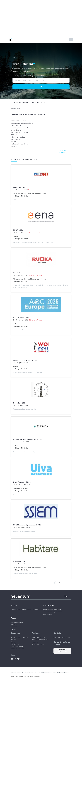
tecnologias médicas (20, 128)
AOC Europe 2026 (21, 317)
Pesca (14, 146)
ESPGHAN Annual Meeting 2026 (27, 439)
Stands (14, 605)
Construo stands (38, 637)
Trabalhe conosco (17, 649)
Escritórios (15, 644)
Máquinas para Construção (22, 123)
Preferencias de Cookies (62, 651)
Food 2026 (18, 273)
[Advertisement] (41, 18)
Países (13, 629)
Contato (14, 642)
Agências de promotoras (52, 609)
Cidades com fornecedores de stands (25, 609)
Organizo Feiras (38, 644)
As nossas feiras (17, 622)
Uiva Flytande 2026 (22, 482)
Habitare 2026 (19, 561)
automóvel (16, 130)
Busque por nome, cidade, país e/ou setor (28, 76)
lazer (14, 135)
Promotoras (48, 605)
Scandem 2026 (20, 403)
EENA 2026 (18, 230)
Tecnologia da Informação (22, 132)
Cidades (14, 627)
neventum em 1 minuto (19, 637)
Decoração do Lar (19, 121)
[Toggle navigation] (71, 39)
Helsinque (16, 108)
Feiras (13, 618)
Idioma (67, 596)
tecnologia (16, 139)
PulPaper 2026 (19, 187)
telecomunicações (19, 137)
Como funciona (17, 646)
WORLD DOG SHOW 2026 (24, 360)
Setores (14, 624)
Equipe (13, 639)
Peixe (14, 142)
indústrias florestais (19, 144)
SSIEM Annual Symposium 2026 (27, 525)
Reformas (16, 125)
